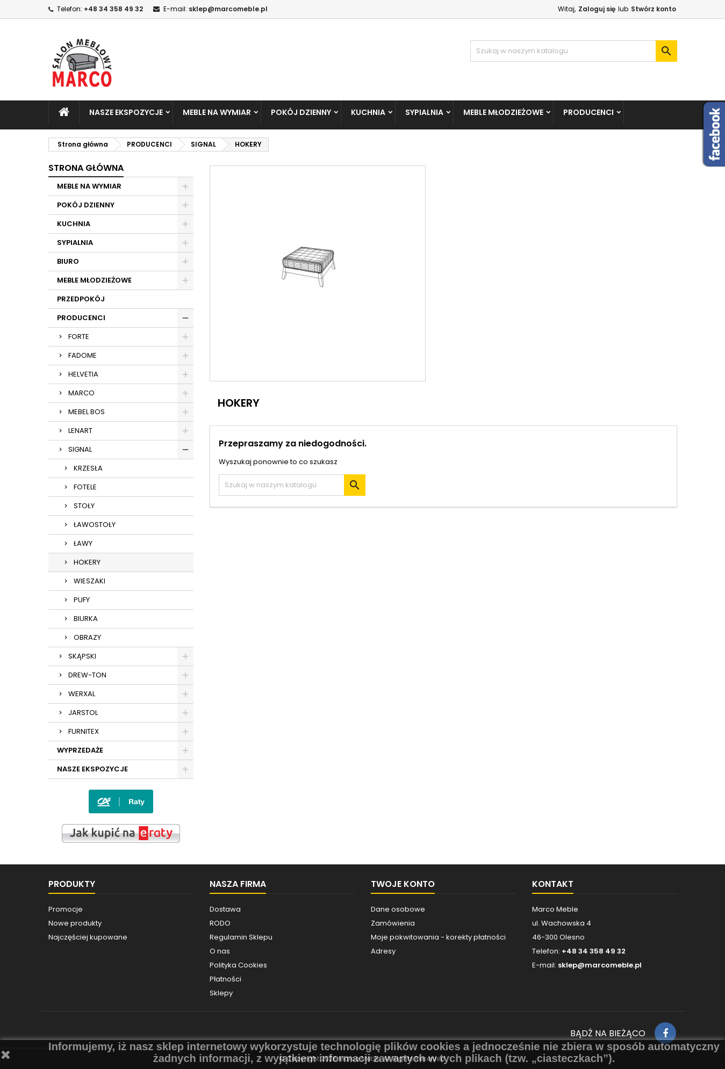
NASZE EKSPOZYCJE (126, 112)
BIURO (68, 261)
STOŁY (84, 506)
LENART (80, 430)
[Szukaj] (573, 51)
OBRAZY (87, 637)
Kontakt (552, 884)
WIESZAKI (89, 581)
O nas (220, 951)
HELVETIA (83, 374)
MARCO (81, 393)
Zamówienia (393, 923)
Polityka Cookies (238, 965)
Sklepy (221, 993)
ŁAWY (83, 543)
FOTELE (85, 487)
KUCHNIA (368, 112)
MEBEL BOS (86, 412)
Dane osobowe (398, 909)
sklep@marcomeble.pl (228, 8)
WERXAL (81, 694)
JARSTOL (83, 712)
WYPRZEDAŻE (80, 750)
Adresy (383, 951)
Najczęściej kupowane (87, 937)
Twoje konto (403, 884)
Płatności (225, 979)
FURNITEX (83, 731)
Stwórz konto (653, 8)
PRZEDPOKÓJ (81, 299)
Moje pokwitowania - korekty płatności (438, 937)
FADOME (82, 355)
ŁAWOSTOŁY (95, 524)
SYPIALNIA (424, 112)
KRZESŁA (88, 468)
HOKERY (87, 562)
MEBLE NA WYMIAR (217, 112)
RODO (220, 923)
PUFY (82, 600)
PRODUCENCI (588, 112)
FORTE (78, 336)
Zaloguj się (596, 8)
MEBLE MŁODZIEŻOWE (503, 112)
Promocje (65, 909)
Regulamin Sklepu (241, 937)
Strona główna (86, 168)
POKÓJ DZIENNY (301, 112)
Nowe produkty (75, 923)
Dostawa (225, 909)
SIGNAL (80, 449)
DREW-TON (87, 675)
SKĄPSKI (82, 656)
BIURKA (86, 618)
